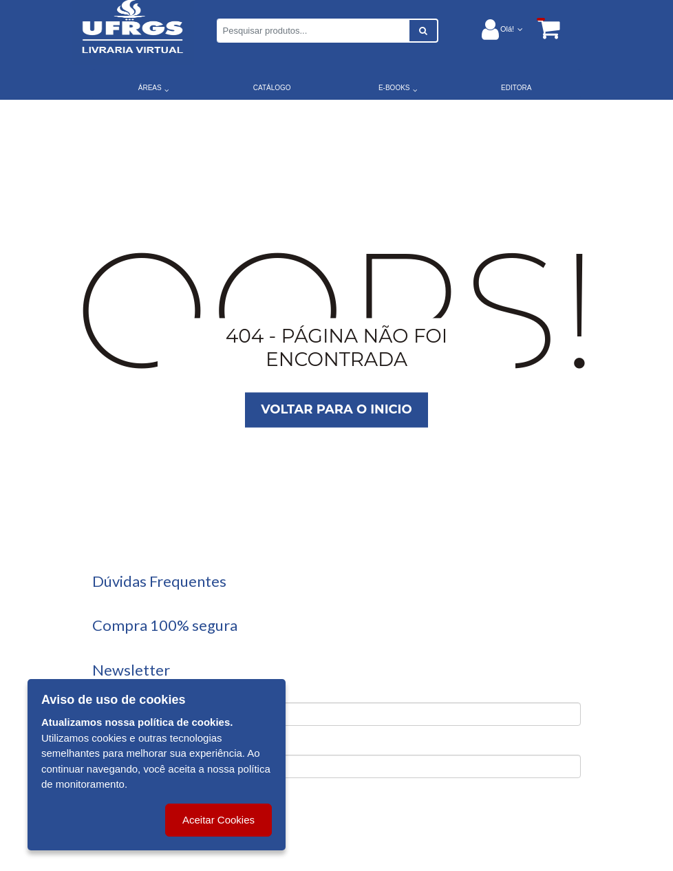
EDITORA (516, 88)
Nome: (107, 691)
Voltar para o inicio (336, 409)
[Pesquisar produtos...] (313, 31)
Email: (106, 743)
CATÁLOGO (272, 88)
